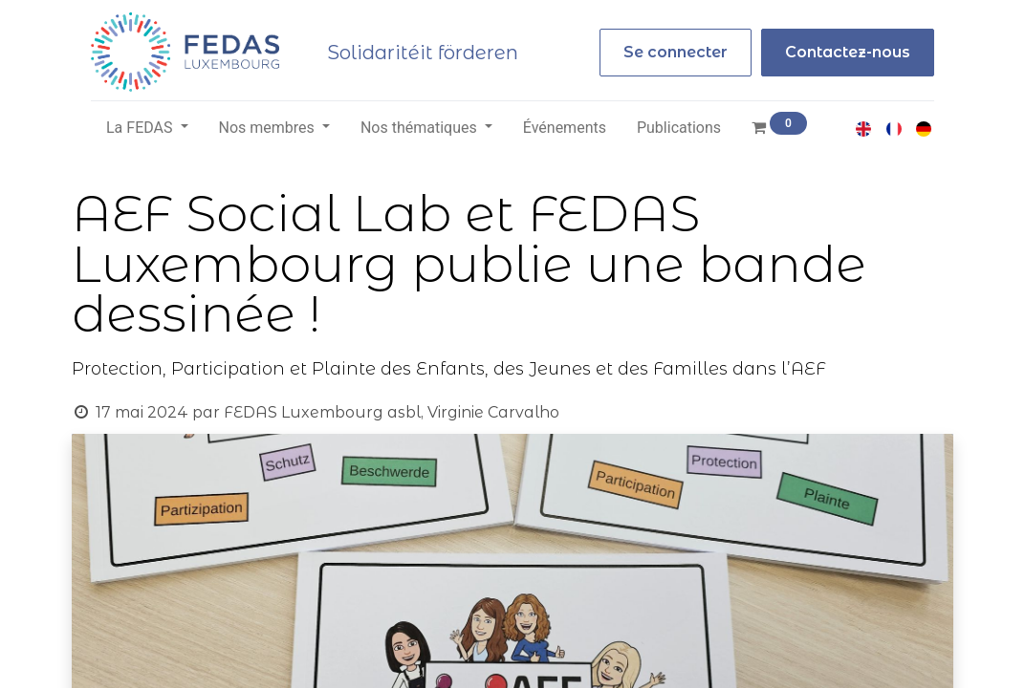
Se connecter (675, 52)
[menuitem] (565, 128)
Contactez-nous (847, 52)
